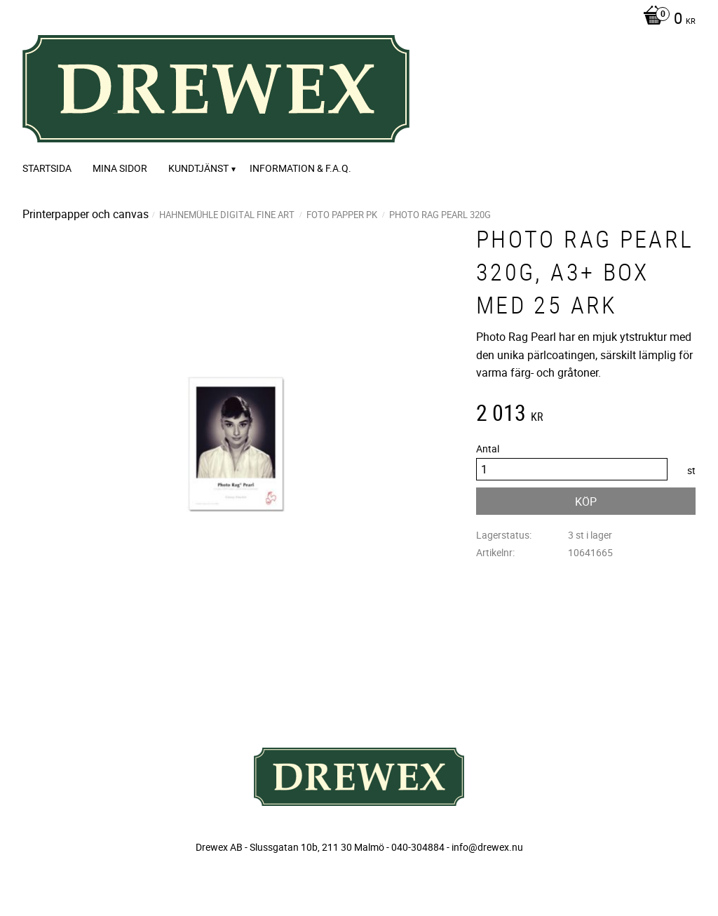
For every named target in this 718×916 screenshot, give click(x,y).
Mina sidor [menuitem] (120, 168)
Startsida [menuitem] (47, 168)
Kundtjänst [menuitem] (198, 168)
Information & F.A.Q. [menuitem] (300, 168)
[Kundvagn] (666, 19)
